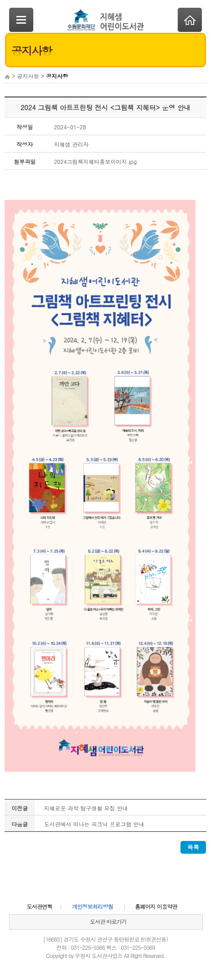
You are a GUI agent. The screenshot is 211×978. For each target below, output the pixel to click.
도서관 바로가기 (108, 921)
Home (190, 20)
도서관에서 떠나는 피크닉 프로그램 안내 (94, 824)
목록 (193, 847)
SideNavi (21, 20)
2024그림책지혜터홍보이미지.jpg (95, 161)
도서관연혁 (39, 906)
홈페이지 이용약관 (156, 906)
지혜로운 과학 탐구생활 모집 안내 (86, 808)
